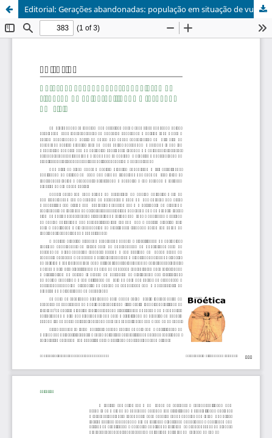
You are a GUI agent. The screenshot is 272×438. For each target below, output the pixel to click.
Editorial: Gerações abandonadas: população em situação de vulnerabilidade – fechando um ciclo (148, 9)
